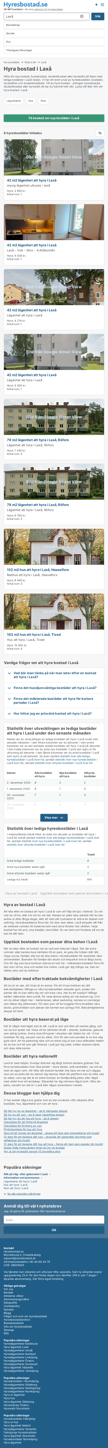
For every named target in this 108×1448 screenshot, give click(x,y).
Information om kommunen (22, 1177)
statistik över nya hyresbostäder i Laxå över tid (51, 841)
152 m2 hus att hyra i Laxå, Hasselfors (38, 570)
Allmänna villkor (13, 1295)
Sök (98, 16)
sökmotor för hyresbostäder (48, 9)
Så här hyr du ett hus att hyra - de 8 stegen (31, 1118)
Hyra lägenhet (12, 1442)
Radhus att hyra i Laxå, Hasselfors (32, 575)
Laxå (43, 62)
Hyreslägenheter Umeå (18, 1350)
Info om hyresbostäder (18, 1326)
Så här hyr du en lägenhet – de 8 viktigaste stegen (35, 1111)
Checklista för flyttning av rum (23, 1125)
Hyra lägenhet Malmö (17, 1425)
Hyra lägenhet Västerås (18, 1367)
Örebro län (30, 62)
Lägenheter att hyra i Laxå (20, 1181)
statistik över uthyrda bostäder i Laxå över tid (63, 762)
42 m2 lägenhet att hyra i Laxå (31, 180)
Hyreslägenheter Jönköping (21, 1370)
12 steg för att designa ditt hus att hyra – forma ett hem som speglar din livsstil (53, 1144)
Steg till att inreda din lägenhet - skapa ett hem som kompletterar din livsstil (51, 1133)
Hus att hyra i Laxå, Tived (25, 640)
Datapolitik (10, 1302)
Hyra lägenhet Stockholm (20, 1435)
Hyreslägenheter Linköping (21, 1357)
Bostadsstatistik (14, 1323)
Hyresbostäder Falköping (20, 1418)
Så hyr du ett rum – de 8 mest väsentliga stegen (34, 1114)
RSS (6, 1333)
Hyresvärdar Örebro (16, 1405)
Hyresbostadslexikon (17, 1319)
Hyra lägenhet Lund (16, 1347)
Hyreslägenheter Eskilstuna (21, 1343)
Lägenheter (14, 100)
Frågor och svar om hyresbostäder (25, 1316)
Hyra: (10, 190)
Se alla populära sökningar (24, 1193)
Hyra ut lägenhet (14, 1394)
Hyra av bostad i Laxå (21, 893)
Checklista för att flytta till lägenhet (26, 1122)
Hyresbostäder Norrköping (20, 1439)
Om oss (8, 1289)
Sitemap (9, 1329)
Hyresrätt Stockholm (17, 1408)
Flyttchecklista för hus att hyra (23, 1129)
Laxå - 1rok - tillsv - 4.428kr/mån (31, 250)
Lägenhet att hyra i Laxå (24, 315)
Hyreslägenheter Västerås (20, 1429)
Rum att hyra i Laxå (16, 1188)
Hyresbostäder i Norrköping (21, 1381)
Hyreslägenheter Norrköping (21, 1391)
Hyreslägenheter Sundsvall (20, 1364)
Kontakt (8, 1292)
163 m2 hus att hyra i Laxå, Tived (34, 634)
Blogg (7, 1312)
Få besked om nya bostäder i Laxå (54, 118)
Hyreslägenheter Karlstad (20, 1353)
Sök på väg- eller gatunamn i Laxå (26, 1174)
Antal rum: (13, 194)
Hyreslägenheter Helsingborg (22, 1388)
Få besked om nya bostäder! (96, 4)
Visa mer (51, 817)
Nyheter (9, 1309)
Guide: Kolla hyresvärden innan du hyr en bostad (34, 1147)
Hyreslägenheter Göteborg (20, 1384)
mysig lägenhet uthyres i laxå (28, 185)
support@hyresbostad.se (20, 1258)
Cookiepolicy (12, 1306)
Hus (30, 100)
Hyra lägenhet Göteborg (19, 1401)
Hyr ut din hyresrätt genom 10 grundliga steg (32, 1151)
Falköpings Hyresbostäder (20, 1432)
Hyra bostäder (12, 62)
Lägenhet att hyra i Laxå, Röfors (30, 445)
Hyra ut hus (11, 1422)
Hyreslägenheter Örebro (19, 1360)
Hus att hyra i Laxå (15, 1184)
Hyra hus (9, 1398)
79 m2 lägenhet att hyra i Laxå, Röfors (38, 440)
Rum (43, 100)
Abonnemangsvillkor (16, 1299)
